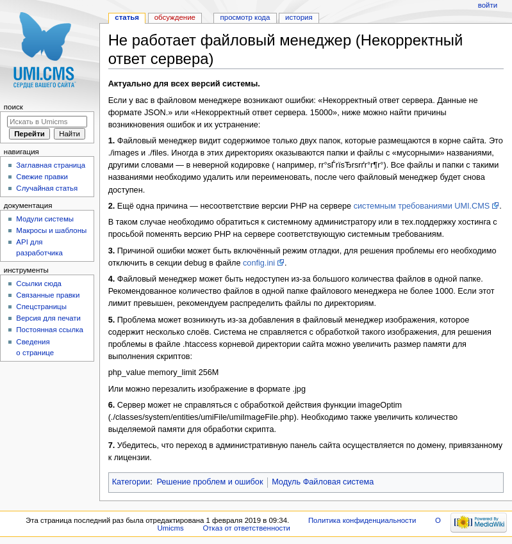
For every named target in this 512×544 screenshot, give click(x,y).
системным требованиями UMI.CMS (422, 206)
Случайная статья (47, 188)
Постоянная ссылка (49, 329)
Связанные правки (47, 295)
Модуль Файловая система (323, 481)
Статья (127, 17)
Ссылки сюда (39, 283)
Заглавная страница (50, 165)
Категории (131, 481)
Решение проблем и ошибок (209, 481)
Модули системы (45, 219)
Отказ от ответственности (246, 528)
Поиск (13, 107)
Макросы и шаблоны (51, 230)
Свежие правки (42, 176)
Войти (487, 5)
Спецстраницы (41, 306)
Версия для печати (48, 318)
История (299, 17)
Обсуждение (174, 17)
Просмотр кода (245, 17)
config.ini (259, 263)
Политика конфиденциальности (362, 520)
